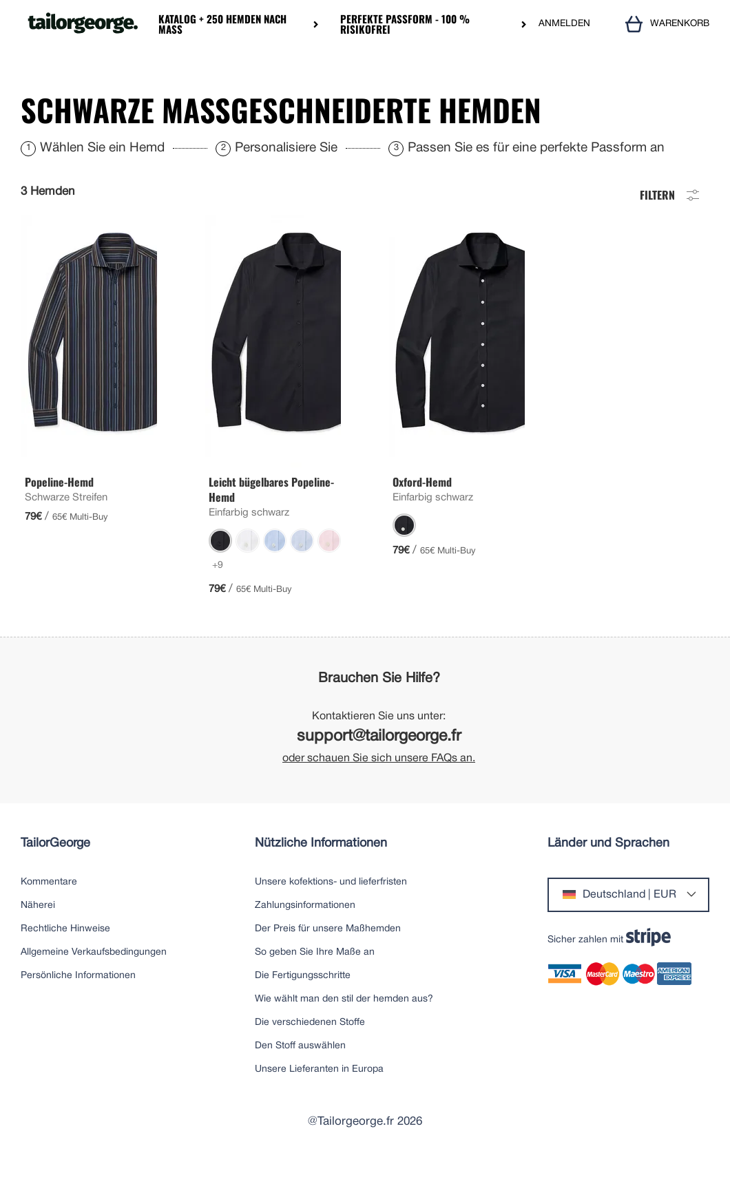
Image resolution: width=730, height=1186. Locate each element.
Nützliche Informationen (321, 861)
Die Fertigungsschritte (303, 992)
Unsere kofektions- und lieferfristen (331, 899)
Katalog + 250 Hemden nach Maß (222, 24)
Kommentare (49, 899)
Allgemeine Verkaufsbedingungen (94, 969)
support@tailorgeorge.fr (379, 754)
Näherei (38, 922)
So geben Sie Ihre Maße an (315, 969)
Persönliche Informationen (78, 992)
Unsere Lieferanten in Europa (319, 1086)
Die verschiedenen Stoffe (310, 1039)
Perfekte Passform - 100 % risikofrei (405, 24)
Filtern (671, 211)
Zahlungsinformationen (305, 922)
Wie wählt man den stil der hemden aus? (344, 1016)
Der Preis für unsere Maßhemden (328, 946)
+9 (217, 582)
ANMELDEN (564, 23)
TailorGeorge (55, 861)
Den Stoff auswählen (300, 1063)
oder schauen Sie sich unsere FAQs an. (378, 776)
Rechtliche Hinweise (65, 946)
